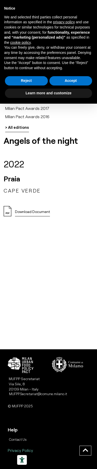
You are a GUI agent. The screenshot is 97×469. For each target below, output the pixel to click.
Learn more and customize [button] (48, 93)
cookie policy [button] (20, 42)
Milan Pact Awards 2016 (27, 116)
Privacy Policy (20, 450)
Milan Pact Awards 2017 (27, 108)
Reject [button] (26, 81)
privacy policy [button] (64, 22)
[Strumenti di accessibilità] (22, 460)
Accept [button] (71, 81)
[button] (32, 213)
